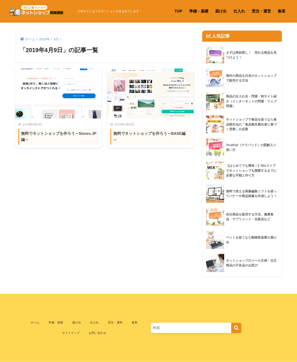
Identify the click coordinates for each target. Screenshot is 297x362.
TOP (178, 11)
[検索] (236, 328)
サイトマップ (71, 333)
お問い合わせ (97, 333)
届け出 (221, 11)
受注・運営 (261, 11)
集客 (281, 11)
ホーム (35, 322)
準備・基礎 (198, 11)
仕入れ (239, 11)
